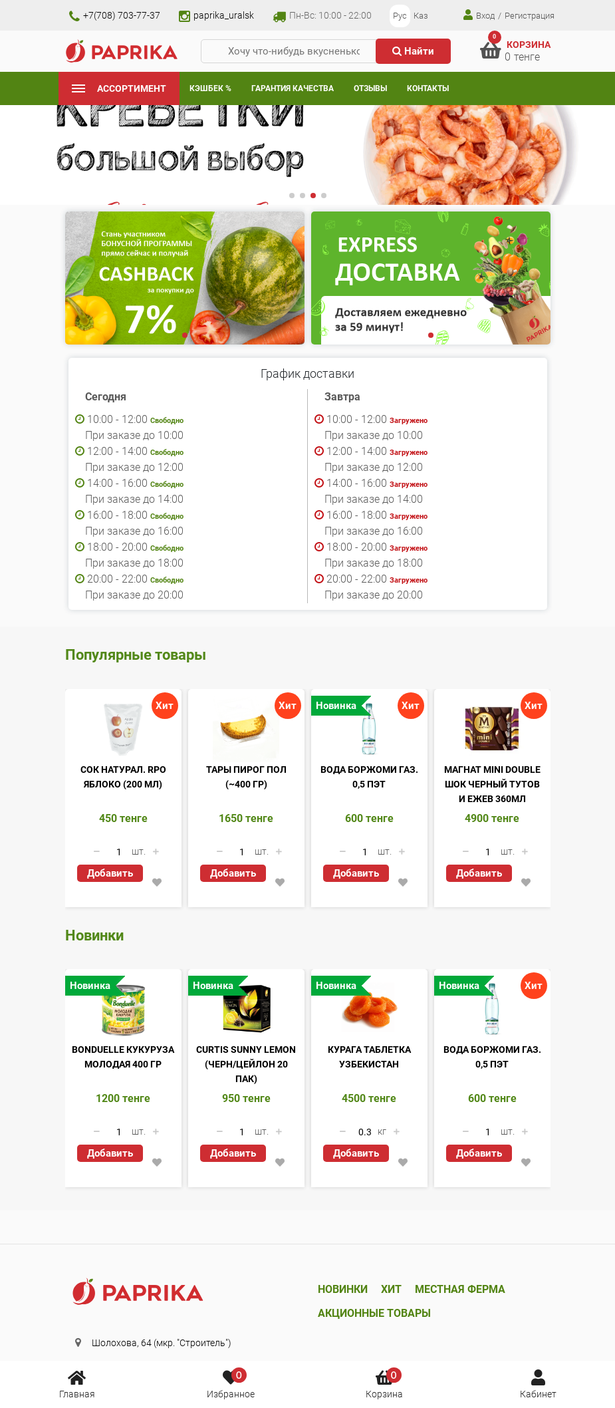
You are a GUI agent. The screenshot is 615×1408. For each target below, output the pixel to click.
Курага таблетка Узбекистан (369, 1056)
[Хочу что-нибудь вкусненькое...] (293, 51)
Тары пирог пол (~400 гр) (246, 776)
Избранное (231, 1383)
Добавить (110, 873)
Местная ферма (460, 1289)
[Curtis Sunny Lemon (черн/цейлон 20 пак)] (246, 1009)
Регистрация (529, 16)
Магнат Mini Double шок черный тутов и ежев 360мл (492, 784)
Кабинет (538, 1383)
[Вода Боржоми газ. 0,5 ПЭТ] (369, 729)
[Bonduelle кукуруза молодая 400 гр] (123, 1009)
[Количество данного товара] (119, 852)
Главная (77, 1383)
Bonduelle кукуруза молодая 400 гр (123, 1056)
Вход (479, 15)
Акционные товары (374, 1313)
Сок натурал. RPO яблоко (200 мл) (123, 776)
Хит (391, 1289)
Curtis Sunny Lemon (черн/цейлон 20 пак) (246, 1064)
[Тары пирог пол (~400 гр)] (246, 729)
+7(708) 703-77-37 (114, 15)
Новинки (343, 1289)
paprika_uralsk (216, 15)
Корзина (384, 1383)
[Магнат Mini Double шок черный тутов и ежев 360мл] (492, 729)
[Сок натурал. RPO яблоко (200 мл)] (123, 729)
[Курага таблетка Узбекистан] (369, 1009)
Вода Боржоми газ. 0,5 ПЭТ (369, 776)
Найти (413, 51)
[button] (292, 195)
